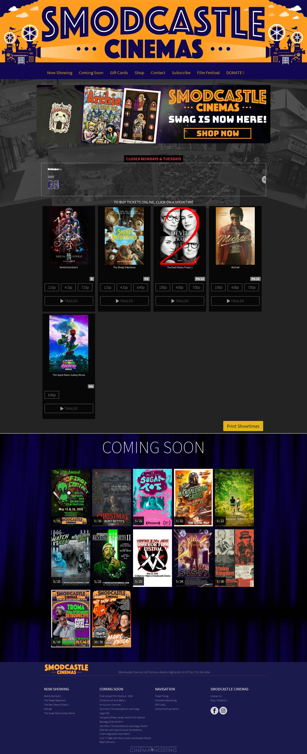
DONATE (235, 72)
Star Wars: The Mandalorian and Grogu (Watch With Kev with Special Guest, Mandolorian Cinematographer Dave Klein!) (123, 729)
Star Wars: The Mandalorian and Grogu (120, 708)
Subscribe (181, 72)
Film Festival (208, 72)
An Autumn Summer (110, 704)
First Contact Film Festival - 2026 (116, 696)
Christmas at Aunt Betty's (113, 700)
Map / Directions (219, 700)
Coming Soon (91, 72)
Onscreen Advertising (166, 700)
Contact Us (216, 696)
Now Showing (59, 72)
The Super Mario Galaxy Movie (59, 713)
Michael (48, 708)
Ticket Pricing (161, 696)
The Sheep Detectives (55, 700)
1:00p (163, 287)
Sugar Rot (104, 713)
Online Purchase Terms (167, 708)
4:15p (68, 287)
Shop (139, 72)
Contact (158, 72)
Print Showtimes (243, 426)
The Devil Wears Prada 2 (56, 704)
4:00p (179, 287)
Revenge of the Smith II (111, 721)
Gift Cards (119, 72)
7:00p (196, 287)
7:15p (85, 287)
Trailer (68, 300)
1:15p (52, 287)
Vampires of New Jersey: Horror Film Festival (122, 717)
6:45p (140, 287)
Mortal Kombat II (52, 696)
